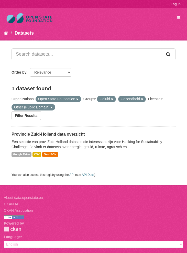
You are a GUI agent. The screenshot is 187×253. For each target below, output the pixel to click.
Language (12, 237)
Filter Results (26, 116)
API (71, 175)
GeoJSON (50, 154)
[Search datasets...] (87, 54)
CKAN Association (18, 210)
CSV (37, 154)
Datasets (24, 33)
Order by (19, 72)
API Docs (88, 175)
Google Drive (21, 154)
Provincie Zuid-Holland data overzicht (48, 134)
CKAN (12, 229)
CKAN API (12, 204)
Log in (176, 4)
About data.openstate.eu (23, 198)
